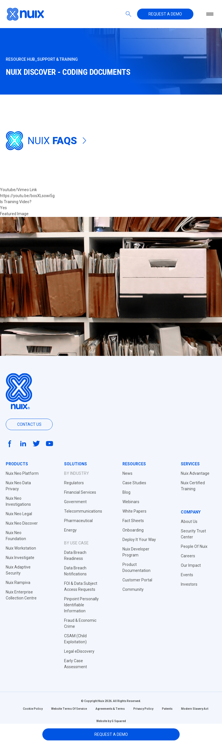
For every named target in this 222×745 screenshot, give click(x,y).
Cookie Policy (33, 708)
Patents (167, 708)
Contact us (29, 424)
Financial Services (80, 492)
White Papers (134, 511)
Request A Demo (111, 734)
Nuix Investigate (20, 557)
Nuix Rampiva (18, 582)
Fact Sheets (133, 520)
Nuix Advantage (195, 473)
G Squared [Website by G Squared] (119, 721)
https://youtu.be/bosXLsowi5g (27, 195)
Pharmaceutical (78, 520)
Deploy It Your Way (139, 539)
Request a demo (165, 14)
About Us (189, 521)
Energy (70, 530)
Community (133, 589)
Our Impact (191, 565)
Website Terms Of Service (69, 708)
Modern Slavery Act (194, 708)
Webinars (130, 501)
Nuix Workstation (21, 548)
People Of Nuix (194, 546)
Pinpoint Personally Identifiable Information (81, 605)
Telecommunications (83, 511)
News (127, 473)
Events (187, 575)
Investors (189, 584)
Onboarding (133, 530)
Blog (126, 492)
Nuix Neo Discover (22, 523)
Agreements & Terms (110, 708)
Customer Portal (137, 580)
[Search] (128, 14)
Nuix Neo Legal (19, 513)
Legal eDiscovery (79, 651)
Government (75, 501)
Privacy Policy (143, 708)
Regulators (74, 483)
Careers (188, 556)
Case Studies (134, 483)
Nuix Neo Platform (22, 473)
